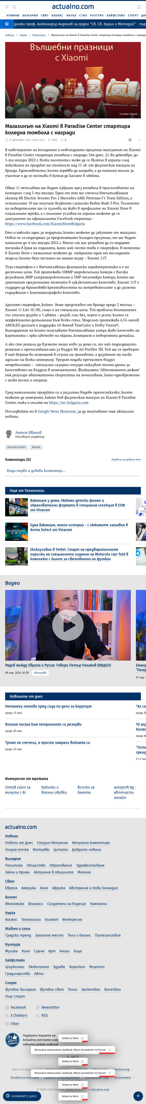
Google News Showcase (57, 411)
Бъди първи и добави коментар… (36, 471)
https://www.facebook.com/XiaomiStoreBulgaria (45, 224)
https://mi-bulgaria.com (69, 403)
